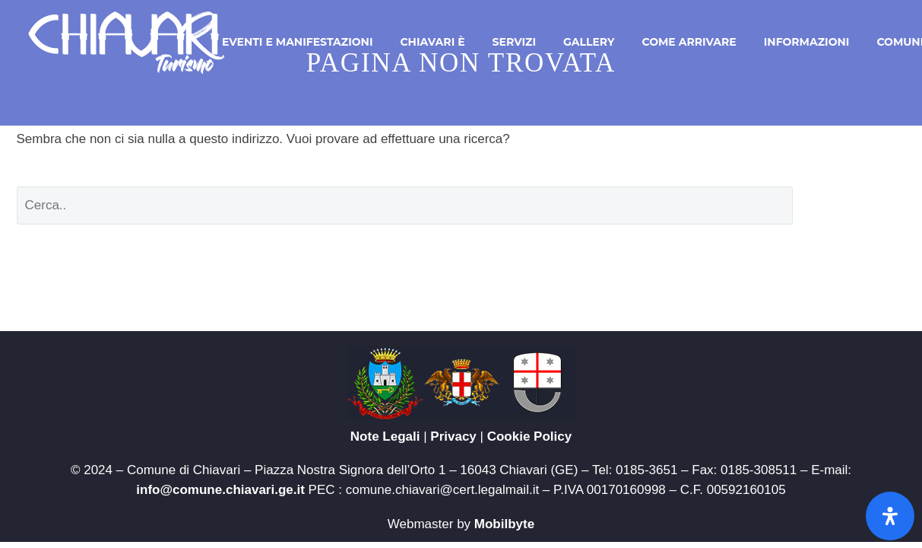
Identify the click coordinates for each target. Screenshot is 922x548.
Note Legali (385, 436)
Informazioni (807, 42)
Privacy (453, 436)
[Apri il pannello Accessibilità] (890, 516)
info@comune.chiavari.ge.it (220, 490)
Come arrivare (689, 42)
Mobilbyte (504, 524)
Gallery (588, 42)
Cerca (861, 205)
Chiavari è (432, 42)
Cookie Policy (529, 436)
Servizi (514, 42)
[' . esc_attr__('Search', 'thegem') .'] (405, 205)
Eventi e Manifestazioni (297, 42)
